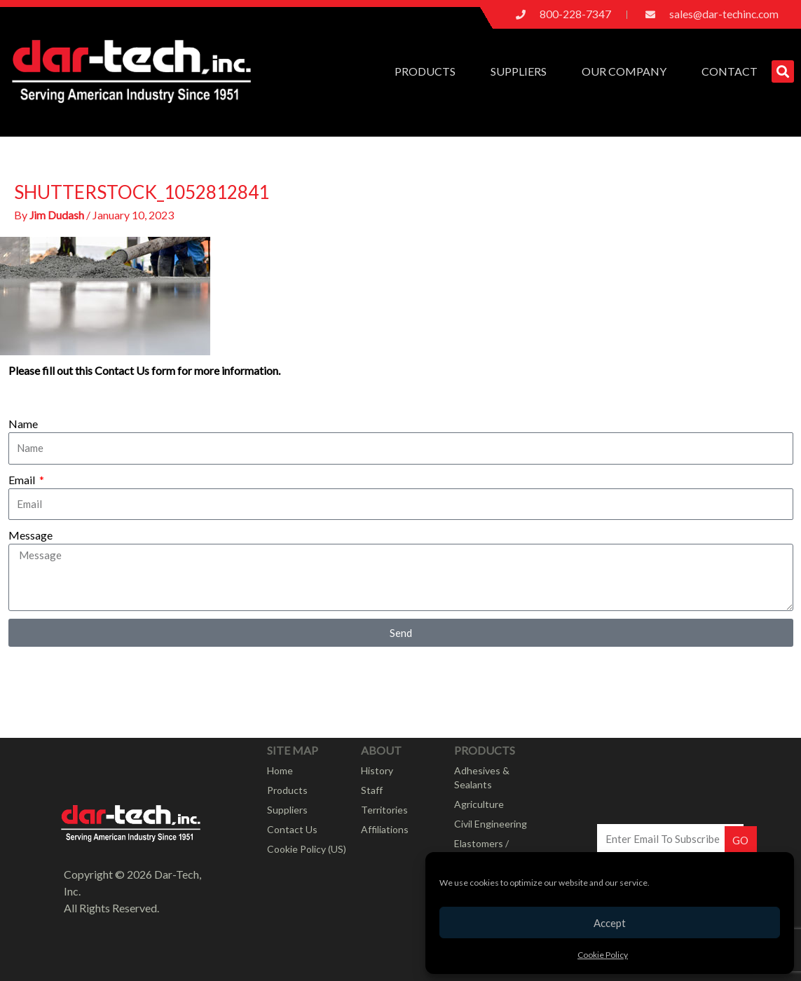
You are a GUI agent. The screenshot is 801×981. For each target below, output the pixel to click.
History (377, 770)
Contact (729, 71)
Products (429, 71)
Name (23, 423)
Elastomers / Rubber (481, 850)
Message (30, 535)
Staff (372, 790)
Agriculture (479, 804)
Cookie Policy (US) (306, 849)
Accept (610, 923)
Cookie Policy (602, 954)
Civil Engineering (490, 824)
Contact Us (292, 829)
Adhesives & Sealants (481, 777)
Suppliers (522, 71)
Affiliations (385, 829)
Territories (384, 810)
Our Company (627, 71)
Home (280, 770)
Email (22, 479)
